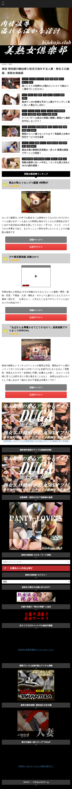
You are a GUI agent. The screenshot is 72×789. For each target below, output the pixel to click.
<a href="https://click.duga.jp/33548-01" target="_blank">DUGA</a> (36, 202)
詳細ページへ (36, 239)
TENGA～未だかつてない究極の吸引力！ (36, 766)
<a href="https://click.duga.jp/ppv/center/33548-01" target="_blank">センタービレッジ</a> (36, 59)
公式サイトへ (36, 246)
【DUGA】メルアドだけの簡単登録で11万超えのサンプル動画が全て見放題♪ (36, 441)
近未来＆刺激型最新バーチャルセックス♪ (36, 650)
